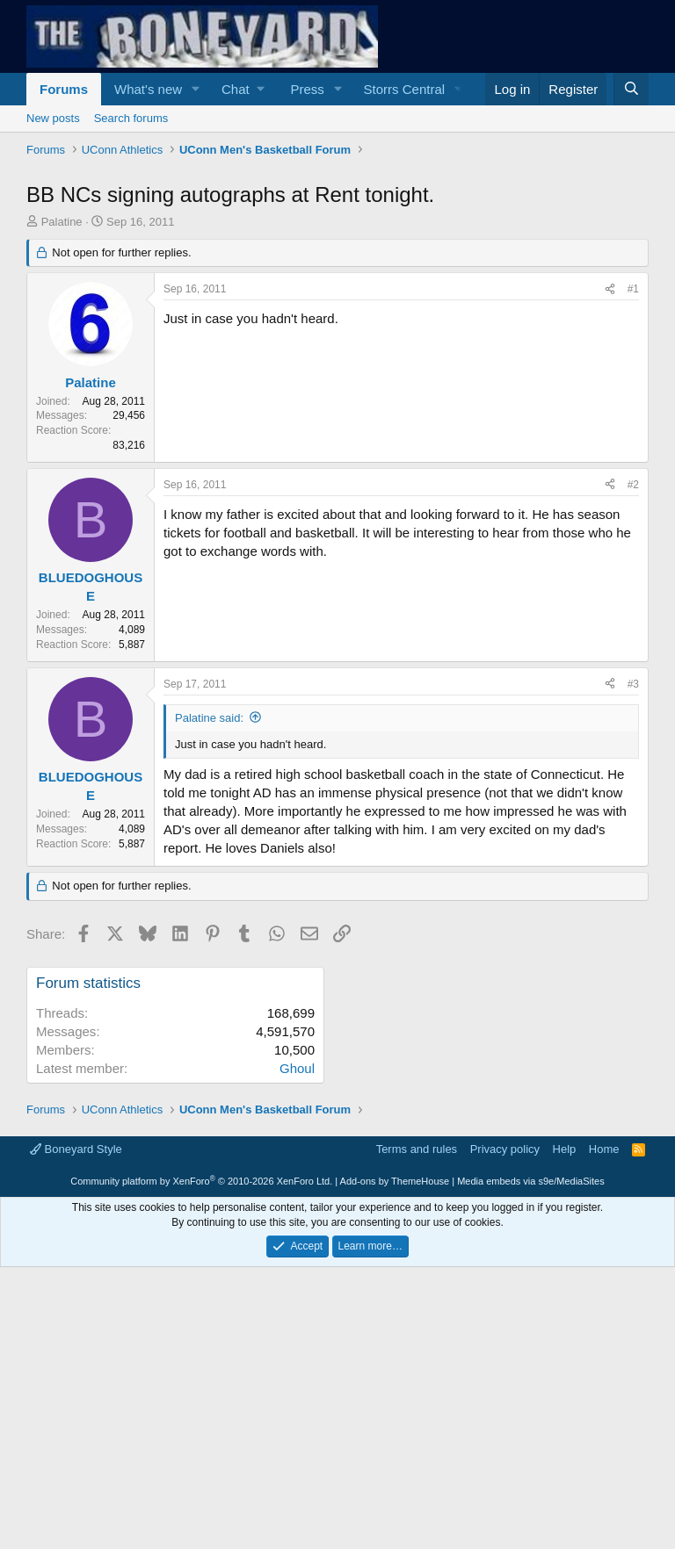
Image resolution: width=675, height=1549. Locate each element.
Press (306, 89)
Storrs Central (405, 89)
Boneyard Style (76, 1149)
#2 (633, 485)
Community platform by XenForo (201, 1181)
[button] (196, 89)
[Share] (610, 289)
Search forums (131, 118)
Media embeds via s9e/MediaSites (531, 1181)
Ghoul (297, 1068)
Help (565, 1149)
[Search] (631, 89)
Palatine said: (209, 717)
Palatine (62, 221)
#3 (633, 684)
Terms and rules (416, 1149)
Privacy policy (505, 1149)
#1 (633, 289)
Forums (64, 89)
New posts (53, 118)
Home (604, 1149)
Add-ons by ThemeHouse (395, 1181)
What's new (148, 89)
